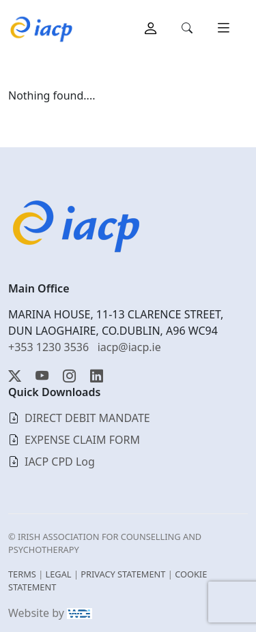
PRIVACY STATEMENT (123, 574)
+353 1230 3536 (48, 347)
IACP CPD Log (60, 461)
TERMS (22, 574)
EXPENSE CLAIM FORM (82, 439)
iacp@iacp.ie (129, 347)
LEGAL (59, 574)
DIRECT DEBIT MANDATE (87, 417)
